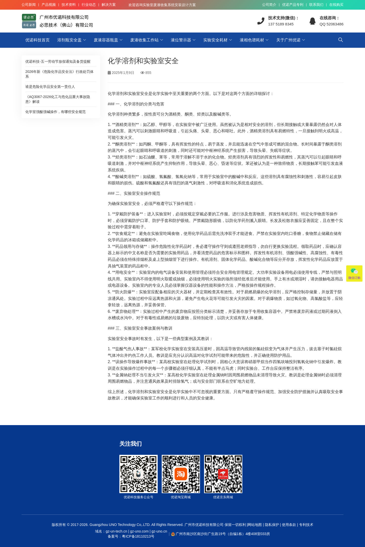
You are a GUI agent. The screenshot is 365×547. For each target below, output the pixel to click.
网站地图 (255, 525)
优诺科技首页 (37, 40)
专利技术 (305, 525)
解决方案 (109, 5)
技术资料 (69, 5)
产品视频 (49, 5)
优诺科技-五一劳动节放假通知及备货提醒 (57, 61)
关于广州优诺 (288, 40)
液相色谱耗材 (252, 40)
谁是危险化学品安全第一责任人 (50, 87)
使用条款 (289, 525)
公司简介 (269, 5)
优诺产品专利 (292, 5)
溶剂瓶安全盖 (69, 40)
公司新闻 (29, 5)
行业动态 (89, 5)
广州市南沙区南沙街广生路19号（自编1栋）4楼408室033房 (223, 534)
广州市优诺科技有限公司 (204, 525)
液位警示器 (181, 40)
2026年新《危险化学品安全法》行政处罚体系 (59, 74)
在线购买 (336, 5)
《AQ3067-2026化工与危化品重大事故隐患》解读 (57, 99)
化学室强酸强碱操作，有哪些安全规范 (55, 112)
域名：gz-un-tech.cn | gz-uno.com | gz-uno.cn (131, 534)
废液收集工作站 (144, 40)
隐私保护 (272, 525)
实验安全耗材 (215, 40)
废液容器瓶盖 (106, 40)
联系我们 (316, 5)
